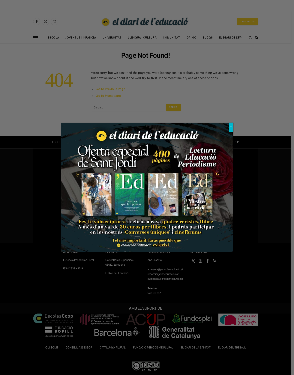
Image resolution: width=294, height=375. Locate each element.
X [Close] (231, 127)
